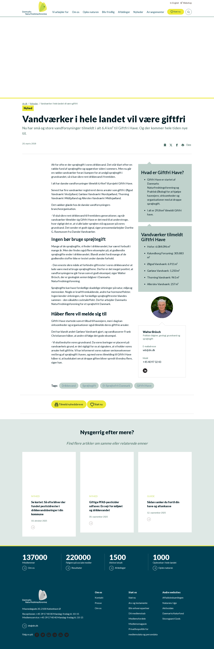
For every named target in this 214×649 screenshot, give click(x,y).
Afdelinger (117, 567)
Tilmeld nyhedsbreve (69, 404)
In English (174, 3)
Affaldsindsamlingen (172, 597)
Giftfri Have (144, 385)
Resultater (74, 567)
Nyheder (34, 103)
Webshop (186, 3)
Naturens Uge (169, 602)
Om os (28, 567)
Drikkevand (69, 385)
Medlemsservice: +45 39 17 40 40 (39, 617)
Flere (188, 145)
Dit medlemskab (137, 613)
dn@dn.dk (30, 626)
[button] (165, 145)
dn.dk (24, 103)
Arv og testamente (138, 602)
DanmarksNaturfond (173, 613)
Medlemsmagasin (138, 623)
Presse (98, 602)
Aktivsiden (167, 608)
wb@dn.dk (149, 350)
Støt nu (176, 11)
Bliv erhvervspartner (139, 608)
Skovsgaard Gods (171, 618)
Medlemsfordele (137, 618)
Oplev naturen (163, 567)
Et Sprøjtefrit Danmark (116, 385)
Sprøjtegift (89, 385)
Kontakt (99, 597)
